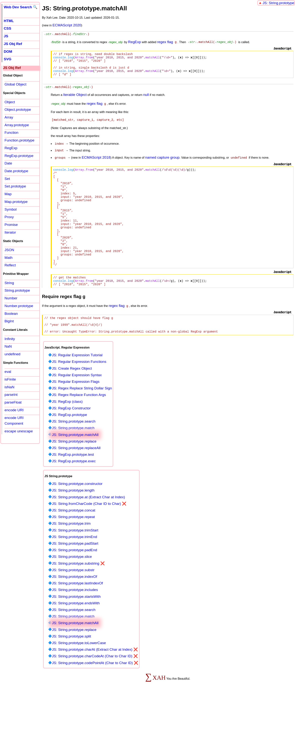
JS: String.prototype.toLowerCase (79, 676)
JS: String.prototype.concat (73, 543)
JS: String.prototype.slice (72, 590)
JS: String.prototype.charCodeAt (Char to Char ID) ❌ (95, 689)
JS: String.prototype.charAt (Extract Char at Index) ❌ (95, 682)
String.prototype (17, 290)
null (146, 101)
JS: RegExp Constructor (71, 441)
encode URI (14, 410)
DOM (8, 52)
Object (10, 102)
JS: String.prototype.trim (71, 556)
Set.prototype (15, 186)
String (9, 283)
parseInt (11, 395)
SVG (7, 59)
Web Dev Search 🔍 (20, 7)
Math (9, 258)
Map (8, 194)
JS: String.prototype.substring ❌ (78, 596)
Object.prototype (18, 110)
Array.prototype (17, 125)
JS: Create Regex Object (72, 401)
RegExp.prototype (19, 156)
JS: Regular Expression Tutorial (77, 388)
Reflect (10, 265)
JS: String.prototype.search (73, 454)
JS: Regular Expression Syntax (77, 408)
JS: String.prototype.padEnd (74, 583)
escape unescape (19, 431)
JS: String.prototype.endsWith (76, 636)
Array (9, 117)
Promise (11, 225)
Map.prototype (16, 202)
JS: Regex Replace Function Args (79, 428)
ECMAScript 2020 (66, 25)
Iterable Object (75, 101)
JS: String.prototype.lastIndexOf (77, 616)
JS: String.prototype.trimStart (75, 563)
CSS (7, 28)
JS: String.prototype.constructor (77, 517)
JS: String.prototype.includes (75, 623)
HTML (9, 21)
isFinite (10, 379)
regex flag (165, 42)
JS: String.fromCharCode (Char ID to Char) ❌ (89, 537)
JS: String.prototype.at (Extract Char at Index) (88, 530)
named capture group (162, 163)
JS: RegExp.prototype (69, 448)
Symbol (11, 209)
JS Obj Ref (13, 44)
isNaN (9, 387)
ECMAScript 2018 (96, 163)
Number (11, 298)
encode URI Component (14, 421)
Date (8, 163)
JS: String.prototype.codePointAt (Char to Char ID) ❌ (95, 696)
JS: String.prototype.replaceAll (76, 481)
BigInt (9, 321)
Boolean (11, 314)
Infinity (10, 339)
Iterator (10, 232)
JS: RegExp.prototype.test (73, 487)
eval (8, 372)
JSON (9, 250)
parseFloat (13, 402)
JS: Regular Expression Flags (76, 415)
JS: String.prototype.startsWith (76, 629)
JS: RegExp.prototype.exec (74, 494)
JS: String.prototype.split (71, 669)
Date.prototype (16, 171)
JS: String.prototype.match (73, 461)
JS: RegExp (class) (67, 434)
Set (7, 179)
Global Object (15, 84)
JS (6, 36)
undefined (12, 354)
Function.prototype (19, 140)
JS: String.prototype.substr (73, 603)
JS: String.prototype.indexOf (74, 610)
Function (11, 133)
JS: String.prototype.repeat (73, 550)
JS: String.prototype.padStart (75, 576)
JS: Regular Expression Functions (79, 395)
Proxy (9, 217)
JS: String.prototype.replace (74, 474)
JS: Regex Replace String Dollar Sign (82, 421)
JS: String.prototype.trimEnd (74, 570)
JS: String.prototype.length (73, 523)
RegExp (134, 42)
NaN (8, 346)
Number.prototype (19, 306)
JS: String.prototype (278, 3)
